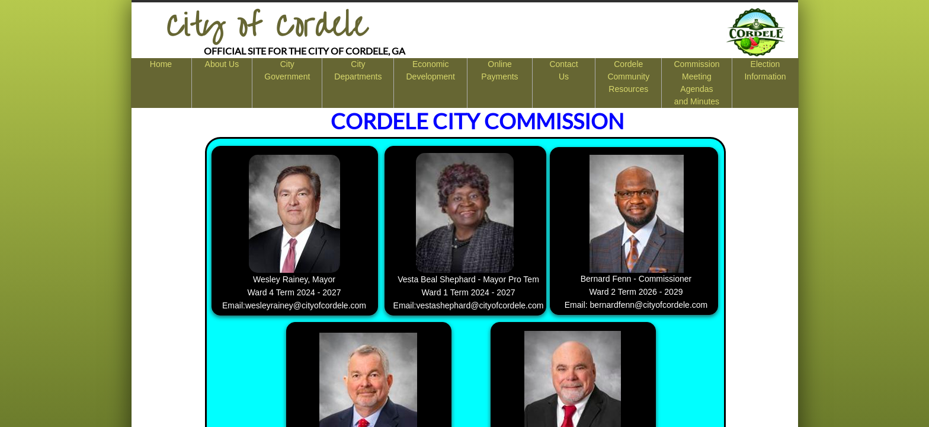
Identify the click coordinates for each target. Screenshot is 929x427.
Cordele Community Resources (628, 76)
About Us (222, 64)
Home (161, 64)
